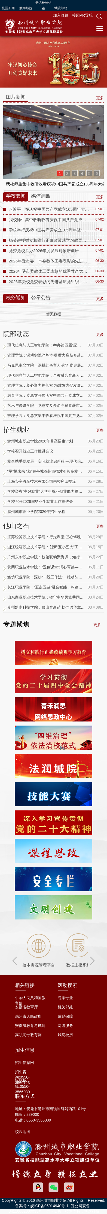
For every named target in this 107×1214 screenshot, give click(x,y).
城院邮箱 (60, 8)
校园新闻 (8, 8)
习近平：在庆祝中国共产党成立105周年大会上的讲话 (49, 209)
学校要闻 (16, 196)
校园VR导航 (82, 15)
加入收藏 (61, 15)
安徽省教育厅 (26, 1007)
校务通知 (16, 297)
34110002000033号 (25, 1211)
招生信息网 (24, 1062)
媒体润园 (41, 196)
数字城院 (25, 8)
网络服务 (65, 1025)
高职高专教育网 (28, 1035)
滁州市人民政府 (28, 1016)
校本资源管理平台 (38, 965)
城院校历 (65, 1035)
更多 (100, 334)
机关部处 (65, 1007)
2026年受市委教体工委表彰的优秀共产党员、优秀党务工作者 (49, 271)
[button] (99, 16)
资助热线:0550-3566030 (22, 1086)
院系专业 (65, 998)
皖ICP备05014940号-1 (49, 1206)
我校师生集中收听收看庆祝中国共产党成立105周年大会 (49, 219)
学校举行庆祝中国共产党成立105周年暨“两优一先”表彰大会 (49, 230)
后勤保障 (65, 1016)
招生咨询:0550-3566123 (22, 1077)
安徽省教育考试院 (30, 1025)
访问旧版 (53, 1211)
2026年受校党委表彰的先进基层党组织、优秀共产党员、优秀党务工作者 (49, 281)
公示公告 (41, 297)
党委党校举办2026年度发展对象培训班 (44, 250)
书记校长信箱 (43, 5)
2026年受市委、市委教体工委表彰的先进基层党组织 (49, 261)
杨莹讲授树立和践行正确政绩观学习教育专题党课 (49, 240)
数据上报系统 (78, 965)
